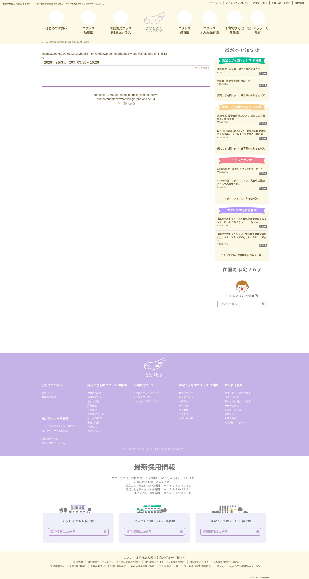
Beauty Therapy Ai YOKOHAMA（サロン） (240, 566)
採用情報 (299, 3)
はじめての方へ (52, 385)
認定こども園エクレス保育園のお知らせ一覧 (241, 148)
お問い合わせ (260, 3)
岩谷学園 (78, 562)
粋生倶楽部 (165, 566)
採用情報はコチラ (62, 531)
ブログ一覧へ (228, 303)
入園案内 (92, 410)
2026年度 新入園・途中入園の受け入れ (238, 69)
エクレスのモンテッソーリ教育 (58, 426)
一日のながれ (232, 405)
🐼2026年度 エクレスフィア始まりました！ (241, 169)
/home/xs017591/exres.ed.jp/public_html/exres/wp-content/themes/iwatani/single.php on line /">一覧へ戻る (126, 99)
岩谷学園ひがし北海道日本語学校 (108, 566)
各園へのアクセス (281, 3)
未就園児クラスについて (146, 393)
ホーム (45, 42)
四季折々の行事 (233, 410)
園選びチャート (50, 393)
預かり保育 (93, 401)
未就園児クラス (95, 414)
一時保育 (183, 405)
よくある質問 (94, 418)
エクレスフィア (141, 397)
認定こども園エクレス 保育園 (198, 385)
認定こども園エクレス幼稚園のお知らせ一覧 (241, 95)
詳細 (262, 73)
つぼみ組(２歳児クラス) (145, 401)
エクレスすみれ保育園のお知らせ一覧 (241, 255)
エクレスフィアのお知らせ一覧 (241, 198)
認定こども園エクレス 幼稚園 (107, 385)
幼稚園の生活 (94, 397)
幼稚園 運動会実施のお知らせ (233, 81)
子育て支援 (93, 422)
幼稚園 (53, 42)
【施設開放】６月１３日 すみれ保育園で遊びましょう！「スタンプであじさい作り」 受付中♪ (241, 237)
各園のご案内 (49, 397)
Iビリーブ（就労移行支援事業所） (194, 566)
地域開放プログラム (235, 422)
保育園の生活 (186, 397)
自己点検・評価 (50, 438)
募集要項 (229, 414)
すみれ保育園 (233, 385)
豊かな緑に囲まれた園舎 (238, 401)
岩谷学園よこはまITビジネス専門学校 (165, 562)
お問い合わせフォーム (53, 442)
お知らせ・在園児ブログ (238, 393)
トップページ (214, 3)
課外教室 (92, 405)
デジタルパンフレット (237, 3)
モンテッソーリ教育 (55, 418)
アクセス (92, 426)
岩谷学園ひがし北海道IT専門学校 (68, 566)
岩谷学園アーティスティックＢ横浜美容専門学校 (114, 562)
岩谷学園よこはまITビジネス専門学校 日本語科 (215, 562)
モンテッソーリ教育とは (55, 430)
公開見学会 (230, 418)
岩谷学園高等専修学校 (142, 566)
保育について (232, 397)
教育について (94, 393)
